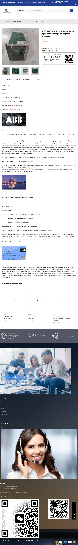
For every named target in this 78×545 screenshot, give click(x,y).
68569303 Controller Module (54, 48)
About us (3, 411)
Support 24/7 (63, 335)
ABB (8, 21)
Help (75, 4)
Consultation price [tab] (22, 80)
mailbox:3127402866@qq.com (59, 3)
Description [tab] (7, 80)
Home (4, 21)
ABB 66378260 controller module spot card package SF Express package (62, 318)
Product (3, 405)
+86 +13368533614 (62, 1)
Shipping (38, 334)
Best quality (12, 333)
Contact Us (4, 414)
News (2, 408)
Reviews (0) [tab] (37, 80)
